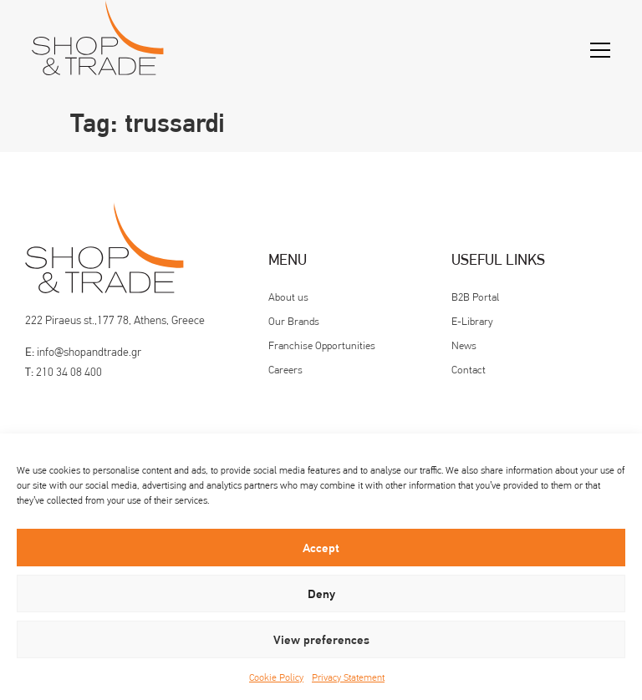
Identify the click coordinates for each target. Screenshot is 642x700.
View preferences (321, 639)
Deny (321, 593)
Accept (321, 547)
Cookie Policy (276, 677)
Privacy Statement (348, 677)
